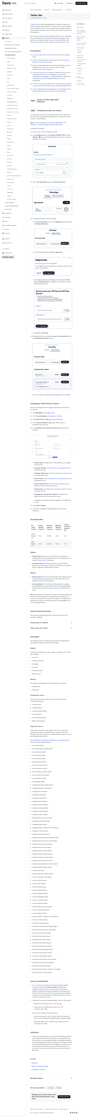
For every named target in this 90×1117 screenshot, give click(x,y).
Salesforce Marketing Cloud (14, 175)
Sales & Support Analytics (15, 205)
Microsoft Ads (10, 142)
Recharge (9, 162)
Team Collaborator (63, 89)
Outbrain (9, 149)
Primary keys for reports (82, 64)
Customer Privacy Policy (50, 1109)
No (58, 1088)
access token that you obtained (56, 478)
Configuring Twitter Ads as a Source (81, 43)
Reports (79, 52)
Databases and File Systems (15, 44)
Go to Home (59, 3)
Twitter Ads (10, 192)
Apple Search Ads (11, 68)
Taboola (9, 185)
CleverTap (9, 75)
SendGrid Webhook (12, 169)
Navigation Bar (50, 413)
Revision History (81, 84)
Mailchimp (9, 132)
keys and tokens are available (44, 72)
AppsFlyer (9, 71)
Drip (8, 81)
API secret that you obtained (59, 473)
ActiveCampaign (11, 58)
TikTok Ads (10, 189)
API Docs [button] (69, 3)
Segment (9, 165)
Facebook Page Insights (13, 88)
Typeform (9, 196)
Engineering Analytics (15, 48)
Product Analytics (15, 202)
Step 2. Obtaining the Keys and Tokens (81, 38)
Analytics (35, 1063)
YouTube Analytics (11, 199)
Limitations (79, 81)
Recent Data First (43, 560)
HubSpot (9, 115)
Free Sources (8, 41)
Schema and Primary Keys (80, 56)
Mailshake (9, 135)
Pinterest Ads (10, 155)
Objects (79, 50)
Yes (50, 1088)
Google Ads (16, 98)
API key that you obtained (57, 468)
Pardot (8, 152)
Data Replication (81, 47)
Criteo (8, 78)
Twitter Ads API (43, 36)
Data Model (79, 68)
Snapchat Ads (10, 179)
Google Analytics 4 (16, 101)
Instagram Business (12, 118)
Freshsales (9, 95)
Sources (47, 9)
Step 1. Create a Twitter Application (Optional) (81, 31)
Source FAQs (15, 209)
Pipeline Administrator (39, 91)
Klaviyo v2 (9, 122)
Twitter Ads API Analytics (41, 740)
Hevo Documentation (36, 9)
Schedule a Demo (81, 3)
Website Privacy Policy (36, 1109)
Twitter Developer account (49, 132)
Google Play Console (12, 108)
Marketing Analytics (15, 55)
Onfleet (9, 145)
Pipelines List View (56, 416)
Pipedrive (9, 159)
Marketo (9, 138)
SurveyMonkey (10, 182)
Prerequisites (80, 27)
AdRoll (8, 61)
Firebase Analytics (11, 91)
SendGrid (9, 172)
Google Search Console (13, 112)
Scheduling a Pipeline (38, 1069)
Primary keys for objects (82, 60)
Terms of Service (63, 1109)
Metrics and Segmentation (60, 740)
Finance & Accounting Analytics (15, 51)
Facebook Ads (10, 85)
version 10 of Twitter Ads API (44, 985)
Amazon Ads (10, 65)
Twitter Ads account (44, 55)
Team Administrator (51, 89)
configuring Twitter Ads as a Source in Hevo (45, 989)
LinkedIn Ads (10, 128)
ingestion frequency (49, 565)
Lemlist (8, 125)
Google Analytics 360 (12, 105)
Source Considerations (80, 77)
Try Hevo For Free (64, 1096)
